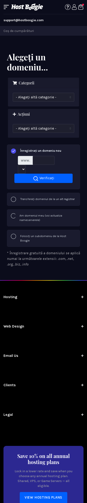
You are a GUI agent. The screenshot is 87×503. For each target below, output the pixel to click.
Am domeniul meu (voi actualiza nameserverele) (36, 217)
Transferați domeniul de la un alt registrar (43, 199)
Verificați (43, 178)
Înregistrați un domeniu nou (36, 151)
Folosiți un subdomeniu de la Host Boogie (38, 238)
